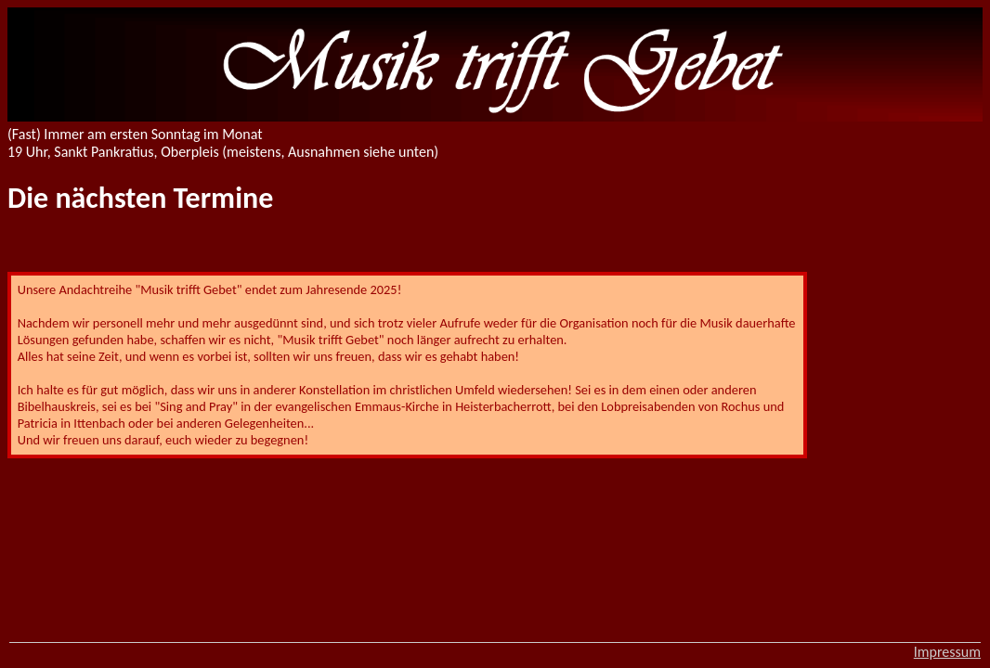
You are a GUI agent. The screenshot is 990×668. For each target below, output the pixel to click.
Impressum (947, 652)
